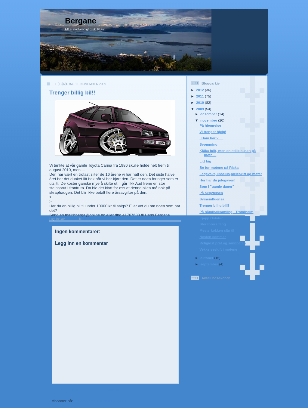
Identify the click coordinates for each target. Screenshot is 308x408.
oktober (207, 258)
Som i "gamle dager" (216, 186)
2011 (200, 96)
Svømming (208, 144)
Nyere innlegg (65, 390)
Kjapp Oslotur (211, 218)
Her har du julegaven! (217, 180)
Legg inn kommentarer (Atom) (102, 401)
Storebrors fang (212, 224)
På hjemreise (210, 125)
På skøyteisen (211, 193)
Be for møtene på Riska (219, 167)
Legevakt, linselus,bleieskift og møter (230, 174)
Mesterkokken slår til (216, 230)
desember (209, 114)
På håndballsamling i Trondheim (226, 212)
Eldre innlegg (166, 390)
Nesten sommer (212, 237)
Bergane (80, 20)
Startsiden (115, 390)
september (209, 264)
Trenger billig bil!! (214, 205)
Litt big (205, 161)
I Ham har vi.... (211, 138)
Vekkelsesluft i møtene (218, 249)
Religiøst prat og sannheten (222, 243)
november (209, 120)
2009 (200, 109)
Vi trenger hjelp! (212, 132)
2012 (200, 90)
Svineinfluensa (211, 199)
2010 (200, 102)
